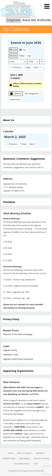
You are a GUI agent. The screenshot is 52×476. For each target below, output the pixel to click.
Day (29, 55)
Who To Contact (24, 453)
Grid (13, 50)
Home (10, 453)
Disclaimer (9, 202)
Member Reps (9, 458)
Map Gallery (24, 458)
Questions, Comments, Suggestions (24, 158)
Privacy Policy (11, 319)
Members (40, 453)
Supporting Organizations (18, 370)
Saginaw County (10, 350)
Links (36, 463)
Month (13, 55)
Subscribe (16, 99)
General (15, 93)
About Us (8, 120)
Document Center (21, 463)
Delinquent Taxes (10, 354)
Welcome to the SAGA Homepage (18, 334)
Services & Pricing (41, 458)
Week (22, 55)
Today (27, 67)
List (23, 50)
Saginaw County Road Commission (18, 359)
